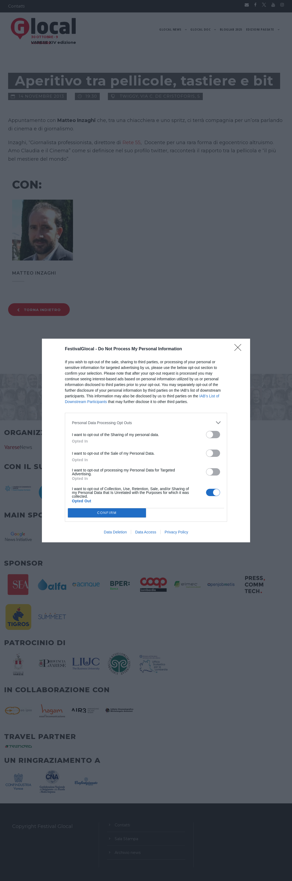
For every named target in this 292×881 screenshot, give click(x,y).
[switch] (213, 434)
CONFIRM (107, 513)
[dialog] (146, 440)
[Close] (239, 349)
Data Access (145, 532)
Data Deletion (115, 532)
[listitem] (146, 422)
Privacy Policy (176, 532)
